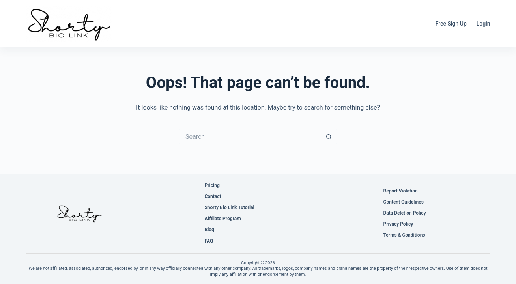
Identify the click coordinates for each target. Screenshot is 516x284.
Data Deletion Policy (404, 213)
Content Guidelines (403, 202)
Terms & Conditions (404, 235)
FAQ (208, 241)
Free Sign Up (451, 24)
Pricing (211, 185)
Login (483, 24)
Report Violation (400, 191)
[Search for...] (250, 136)
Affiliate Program (222, 218)
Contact (212, 196)
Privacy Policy (398, 224)
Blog (209, 229)
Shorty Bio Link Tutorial (229, 207)
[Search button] (329, 136)
